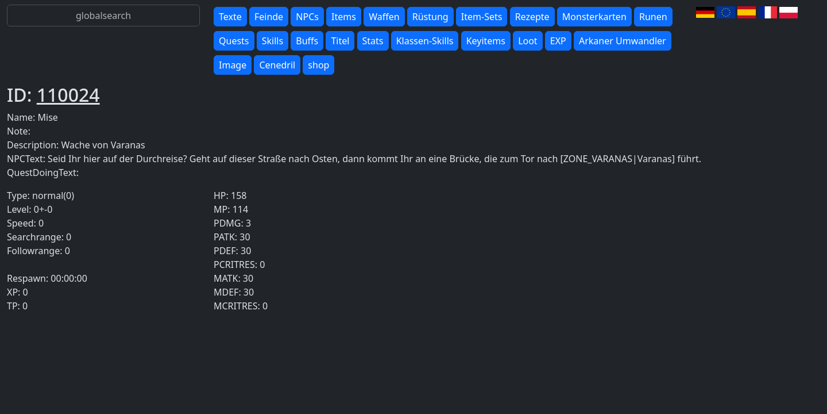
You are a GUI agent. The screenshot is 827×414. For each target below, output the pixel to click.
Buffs (307, 40)
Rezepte (532, 16)
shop (318, 65)
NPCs (307, 16)
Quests (234, 40)
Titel (340, 40)
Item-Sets (482, 16)
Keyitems (485, 40)
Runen (653, 16)
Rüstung (430, 16)
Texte (230, 16)
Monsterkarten (594, 16)
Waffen (384, 16)
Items (343, 16)
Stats (373, 40)
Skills (272, 40)
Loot (528, 40)
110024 (68, 94)
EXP (558, 40)
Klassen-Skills (425, 40)
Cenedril (277, 65)
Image (232, 65)
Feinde (268, 16)
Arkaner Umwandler (622, 40)
